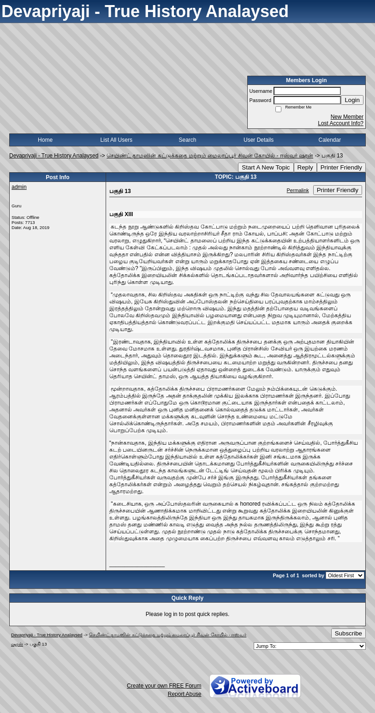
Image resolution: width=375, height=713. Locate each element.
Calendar (330, 140)
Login (352, 100)
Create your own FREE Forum (164, 686)
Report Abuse (185, 694)
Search (187, 140)
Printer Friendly (341, 167)
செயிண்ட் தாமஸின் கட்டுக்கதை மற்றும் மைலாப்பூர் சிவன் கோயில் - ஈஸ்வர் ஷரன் (210, 155)
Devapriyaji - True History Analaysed (53, 155)
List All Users (116, 140)
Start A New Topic (266, 167)
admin (19, 187)
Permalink (298, 190)
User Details (259, 140)
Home (45, 140)
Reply (305, 167)
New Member (347, 117)
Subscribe (348, 633)
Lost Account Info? (340, 123)
